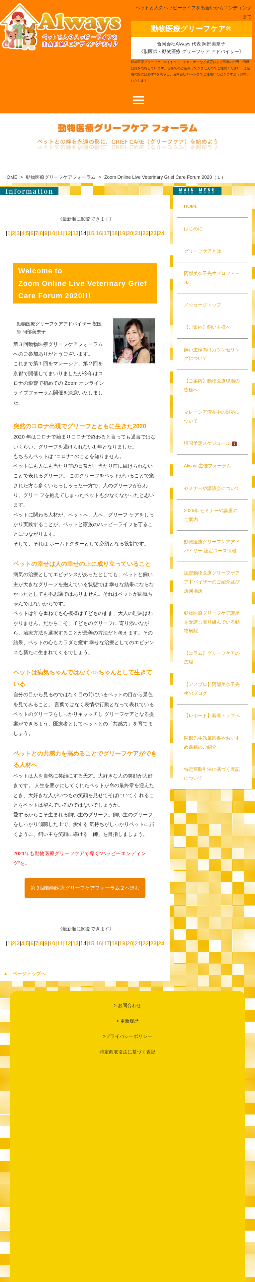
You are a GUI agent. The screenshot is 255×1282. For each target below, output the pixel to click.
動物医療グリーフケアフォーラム (61, 177)
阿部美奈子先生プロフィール (212, 278)
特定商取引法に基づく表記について (212, 774)
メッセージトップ (202, 304)
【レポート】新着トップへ (212, 715)
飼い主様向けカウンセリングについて (212, 354)
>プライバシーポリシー (127, 1036)
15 (91, 233)
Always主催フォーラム (207, 465)
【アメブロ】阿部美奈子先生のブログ (212, 689)
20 (130, 233)
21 (138, 233)
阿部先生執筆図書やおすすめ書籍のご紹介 (212, 742)
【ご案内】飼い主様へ (207, 327)
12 (68, 233)
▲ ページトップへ (24, 973)
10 (52, 233)
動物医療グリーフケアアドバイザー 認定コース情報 (212, 546)
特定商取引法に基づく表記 (127, 1051)
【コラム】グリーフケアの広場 (212, 657)
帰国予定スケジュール (210, 443)
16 (99, 233)
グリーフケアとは (202, 251)
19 (122, 233)
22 (145, 233)
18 (114, 233)
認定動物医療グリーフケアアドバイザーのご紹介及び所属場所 (212, 581)
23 (153, 233)
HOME (10, 177)
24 (161, 233)
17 (107, 233)
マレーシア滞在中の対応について (212, 416)
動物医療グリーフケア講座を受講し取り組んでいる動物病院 (212, 621)
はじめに (193, 228)
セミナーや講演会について (212, 488)
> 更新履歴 (127, 1021)
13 (75, 233)
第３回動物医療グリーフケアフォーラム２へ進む (85, 888)
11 (60, 233)
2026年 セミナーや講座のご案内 (210, 515)
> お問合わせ (127, 1005)
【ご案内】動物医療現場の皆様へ (212, 385)
